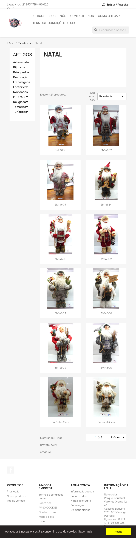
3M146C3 (60, 313)
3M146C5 (106, 367)
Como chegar (109, 16)
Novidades (20, 92)
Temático (19, 107)
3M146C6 (106, 313)
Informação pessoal (82, 491)
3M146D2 (106, 150)
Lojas (42, 521)
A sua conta (80, 485)
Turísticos (20, 112)
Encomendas (79, 496)
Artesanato (21, 62)
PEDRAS (19, 97)
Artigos (39, 16)
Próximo (118, 437)
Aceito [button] (118, 531)
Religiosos (20, 102)
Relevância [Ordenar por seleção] (111, 96)
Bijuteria (19, 67)
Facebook (10, 470)
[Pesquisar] (110, 30)
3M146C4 (60, 367)
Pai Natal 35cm (60, 422)
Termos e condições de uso (54, 23)
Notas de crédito (81, 500)
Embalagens (21, 82)
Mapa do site (46, 516)
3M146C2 (106, 259)
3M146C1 (60, 259)
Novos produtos (17, 496)
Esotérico (20, 87)
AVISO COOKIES (48, 507)
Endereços (77, 505)
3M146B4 (106, 204)
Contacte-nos (82, 16)
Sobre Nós (57, 16)
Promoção (13, 491)
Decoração (20, 77)
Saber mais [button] (85, 531)
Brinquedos (21, 72)
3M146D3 (60, 204)
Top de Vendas (16, 500)
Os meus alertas (80, 510)
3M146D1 (60, 150)
